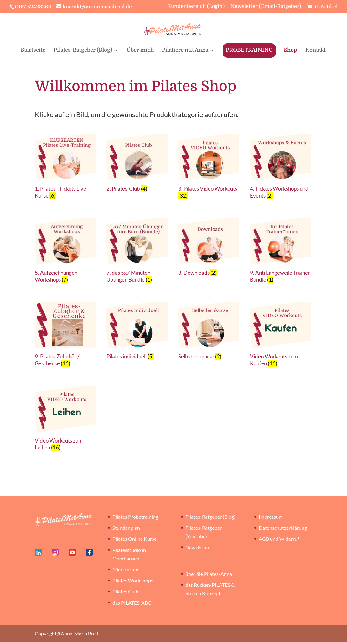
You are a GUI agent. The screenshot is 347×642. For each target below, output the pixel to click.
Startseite (33, 50)
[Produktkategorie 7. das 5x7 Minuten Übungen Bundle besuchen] (137, 252)
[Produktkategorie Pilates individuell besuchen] (137, 332)
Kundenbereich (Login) (196, 6)
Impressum (271, 517)
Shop (290, 50)
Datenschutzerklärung (283, 528)
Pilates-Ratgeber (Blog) (83, 50)
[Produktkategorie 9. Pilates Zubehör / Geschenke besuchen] (65, 336)
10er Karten (125, 569)
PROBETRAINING (249, 50)
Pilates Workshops (132, 580)
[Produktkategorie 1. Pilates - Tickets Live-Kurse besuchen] (65, 168)
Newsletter (197, 547)
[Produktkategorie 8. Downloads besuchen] (208, 248)
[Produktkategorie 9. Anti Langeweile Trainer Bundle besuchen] (280, 252)
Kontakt (315, 50)
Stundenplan (126, 528)
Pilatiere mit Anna (185, 50)
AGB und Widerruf (279, 539)
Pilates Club (125, 591)
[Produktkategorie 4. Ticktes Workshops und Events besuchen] (280, 168)
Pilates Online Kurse (134, 539)
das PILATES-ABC (131, 603)
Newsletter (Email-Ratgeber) (265, 6)
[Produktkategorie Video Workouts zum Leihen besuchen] (65, 420)
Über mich (140, 50)
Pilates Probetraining (135, 517)
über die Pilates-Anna (208, 574)
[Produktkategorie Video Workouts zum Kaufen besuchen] (280, 336)
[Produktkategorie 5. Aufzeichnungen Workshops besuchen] (65, 252)
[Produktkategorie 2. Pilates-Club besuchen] (137, 164)
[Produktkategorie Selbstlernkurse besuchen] (208, 332)
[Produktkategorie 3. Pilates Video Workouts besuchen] (208, 168)
